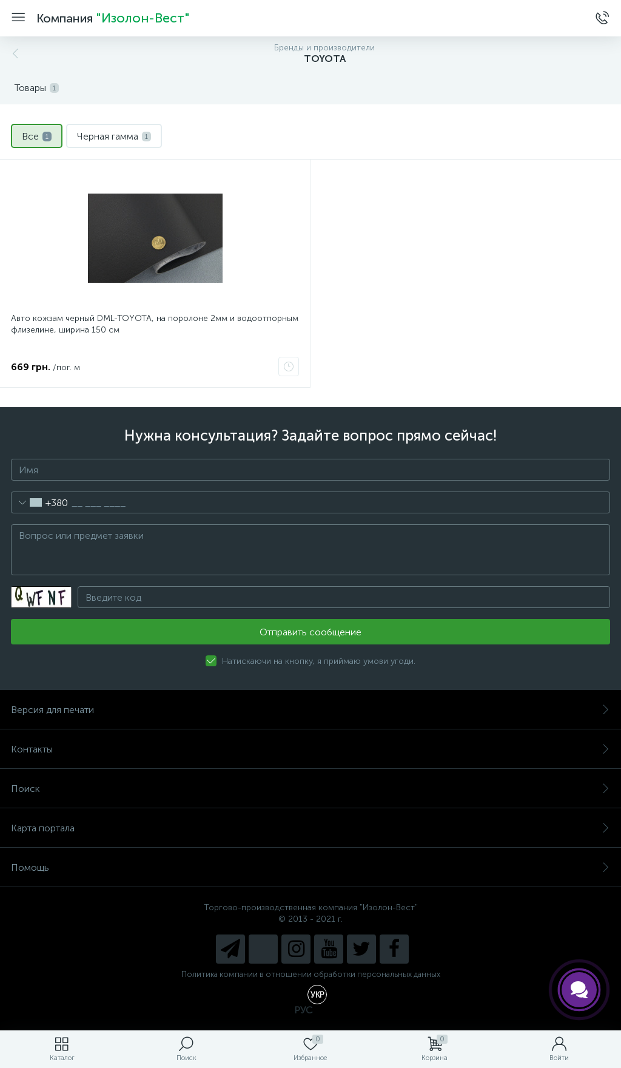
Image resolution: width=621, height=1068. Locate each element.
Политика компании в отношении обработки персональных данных (310, 974)
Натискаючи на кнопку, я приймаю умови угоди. (318, 661)
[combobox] (40, 502)
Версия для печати (310, 709)
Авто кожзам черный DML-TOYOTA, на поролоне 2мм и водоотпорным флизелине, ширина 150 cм (154, 324)
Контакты (310, 749)
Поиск (310, 788)
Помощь (310, 867)
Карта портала (310, 828)
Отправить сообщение (310, 632)
